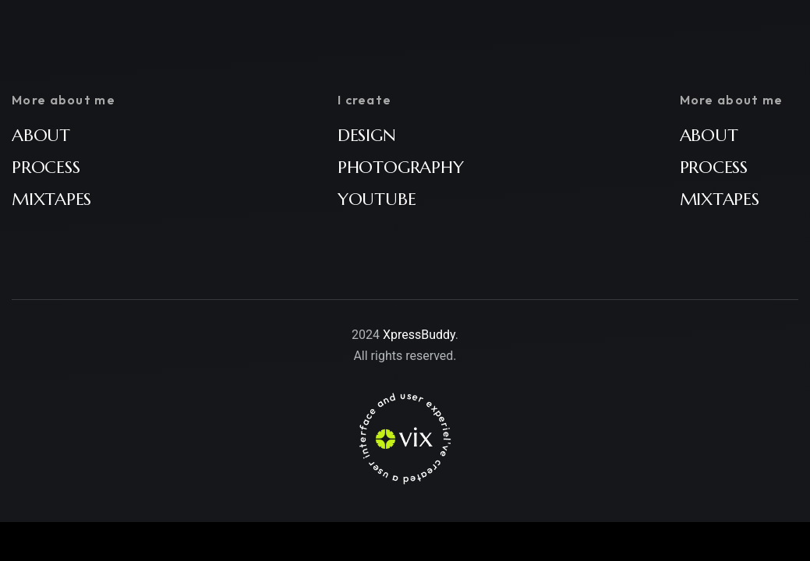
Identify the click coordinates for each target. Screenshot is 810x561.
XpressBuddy (419, 334)
